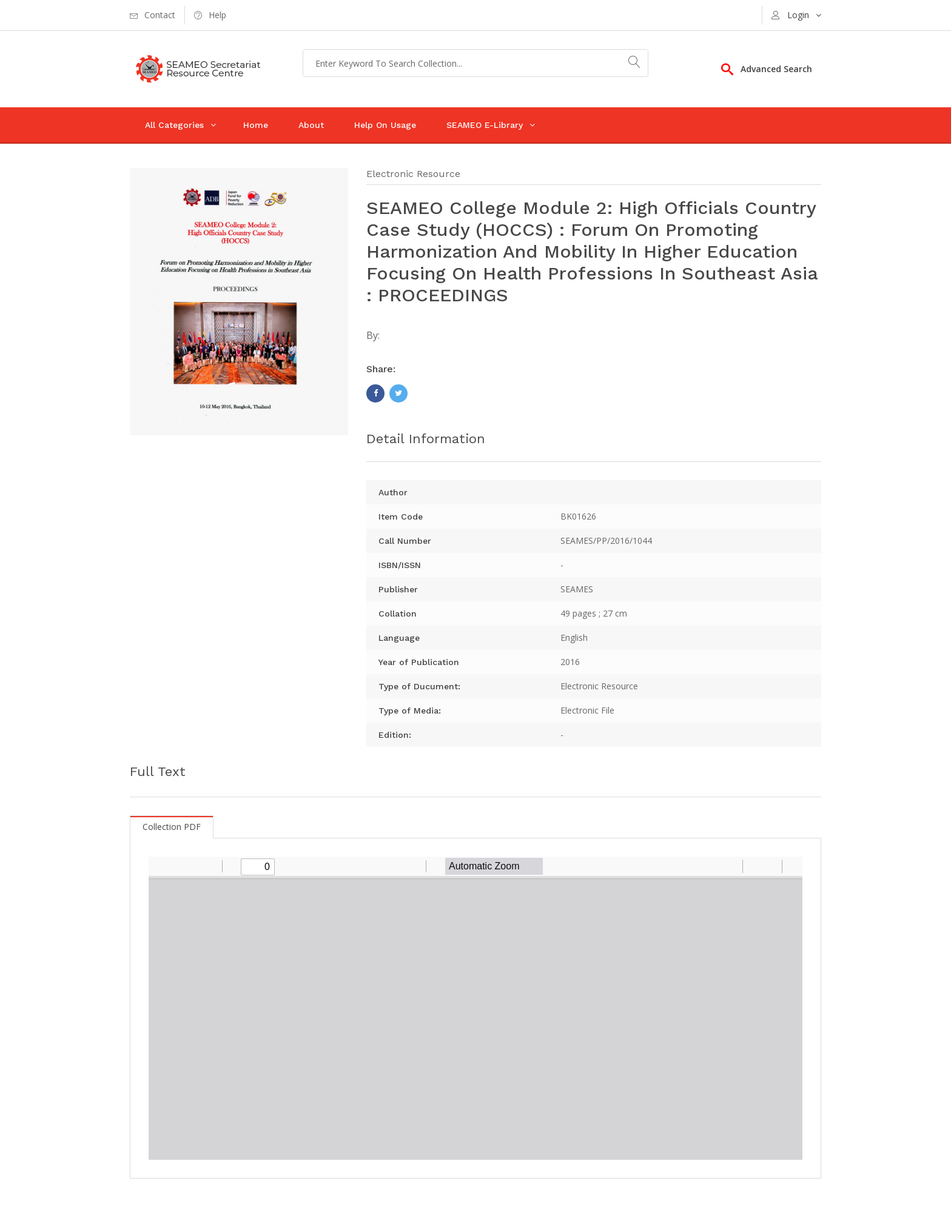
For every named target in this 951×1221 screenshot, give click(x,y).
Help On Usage (385, 125)
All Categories (174, 125)
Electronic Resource (413, 173)
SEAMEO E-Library (484, 125)
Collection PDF (172, 826)
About (311, 125)
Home (255, 125)
